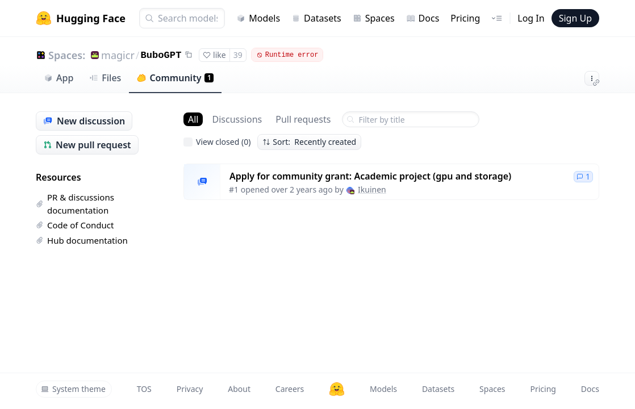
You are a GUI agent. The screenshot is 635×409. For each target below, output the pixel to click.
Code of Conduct (75, 225)
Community (175, 78)
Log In (530, 18)
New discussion (84, 121)
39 (238, 54)
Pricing (465, 18)
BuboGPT (161, 55)
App (58, 78)
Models (258, 18)
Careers (289, 388)
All (193, 119)
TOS (144, 388)
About (239, 388)
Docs (423, 18)
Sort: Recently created (309, 141)
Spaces (374, 18)
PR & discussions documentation (75, 203)
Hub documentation (82, 240)
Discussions (237, 119)
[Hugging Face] (337, 389)
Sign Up (575, 18)
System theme (73, 388)
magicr (118, 55)
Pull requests (303, 119)
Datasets (316, 18)
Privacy (190, 388)
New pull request (87, 145)
